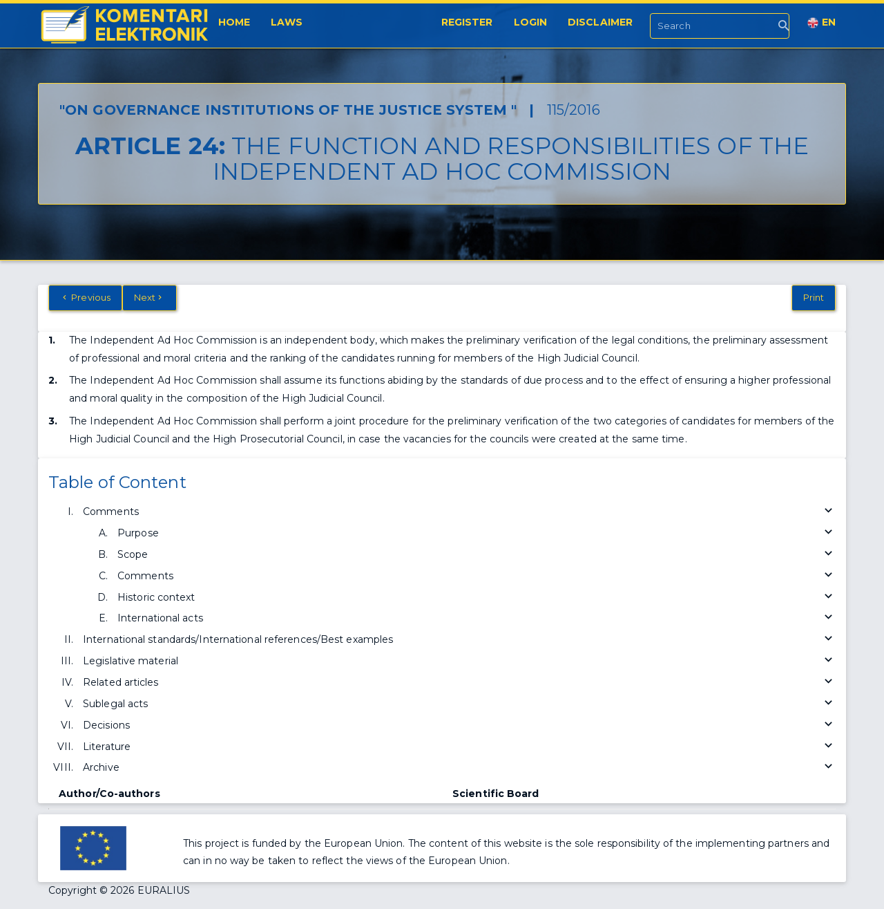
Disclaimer (600, 22)
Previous (85, 297)
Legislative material (459, 661)
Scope (476, 554)
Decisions (459, 725)
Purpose (476, 533)
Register (467, 22)
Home (234, 22)
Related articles (459, 682)
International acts (476, 618)
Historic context (476, 597)
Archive (459, 767)
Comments (459, 512)
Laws (286, 22)
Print (814, 297)
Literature (459, 747)
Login (531, 22)
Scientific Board (495, 793)
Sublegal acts (459, 704)
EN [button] (821, 22)
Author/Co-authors (109, 793)
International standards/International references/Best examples (459, 639)
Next (149, 297)
